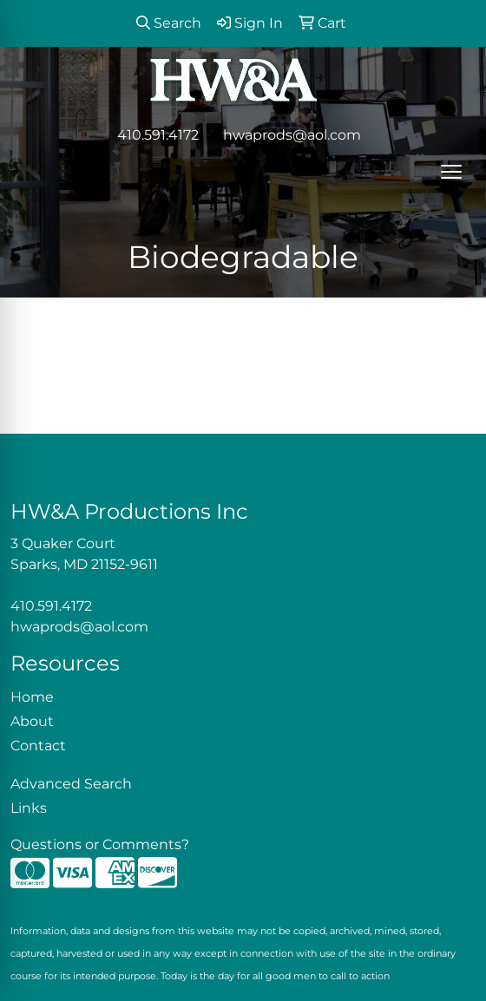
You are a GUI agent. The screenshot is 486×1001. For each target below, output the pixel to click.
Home (32, 697)
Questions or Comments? (99, 844)
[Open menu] (451, 171)
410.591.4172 (158, 135)
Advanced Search (71, 783)
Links (28, 808)
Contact (38, 745)
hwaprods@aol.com (292, 135)
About (32, 721)
